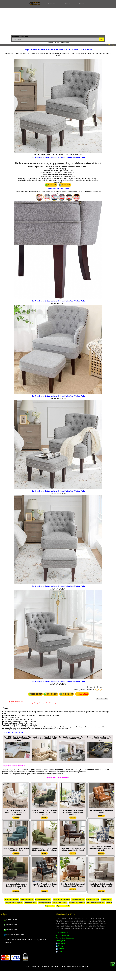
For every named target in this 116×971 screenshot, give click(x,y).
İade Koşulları (60, 941)
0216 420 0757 (35, 694)
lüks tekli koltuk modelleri (43, 899)
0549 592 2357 (50, 694)
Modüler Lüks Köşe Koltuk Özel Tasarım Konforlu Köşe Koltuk (45, 738)
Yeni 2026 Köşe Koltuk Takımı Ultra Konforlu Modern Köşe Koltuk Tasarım (17, 738)
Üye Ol (107, 44)
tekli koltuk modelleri (26, 899)
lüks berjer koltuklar (45, 902)
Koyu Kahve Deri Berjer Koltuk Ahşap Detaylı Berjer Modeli (73, 849)
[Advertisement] (58, 21)
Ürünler (67, 4)
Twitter (59, 946)
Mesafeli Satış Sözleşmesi (65, 938)
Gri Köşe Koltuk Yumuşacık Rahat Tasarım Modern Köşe (72, 738)
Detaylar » (16, 817)
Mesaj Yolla (51, 185)
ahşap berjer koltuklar (63, 906)
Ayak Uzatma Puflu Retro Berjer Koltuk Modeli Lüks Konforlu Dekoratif (44, 812)
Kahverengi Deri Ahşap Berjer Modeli (101, 811)
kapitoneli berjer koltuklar (77, 902)
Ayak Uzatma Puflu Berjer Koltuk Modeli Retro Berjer (16, 849)
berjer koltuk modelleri (11, 899)
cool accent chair (106, 899)
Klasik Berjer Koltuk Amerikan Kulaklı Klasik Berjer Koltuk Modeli (101, 886)
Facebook (60, 943)
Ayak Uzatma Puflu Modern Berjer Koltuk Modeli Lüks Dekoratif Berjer (16, 886)
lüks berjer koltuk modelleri (61, 899)
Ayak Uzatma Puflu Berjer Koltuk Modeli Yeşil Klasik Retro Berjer (44, 849)
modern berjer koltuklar (60, 902)
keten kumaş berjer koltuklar (95, 902)
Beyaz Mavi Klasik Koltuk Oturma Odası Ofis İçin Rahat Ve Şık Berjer (101, 848)
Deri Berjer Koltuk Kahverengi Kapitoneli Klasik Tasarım (73, 885)
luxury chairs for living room (13, 902)
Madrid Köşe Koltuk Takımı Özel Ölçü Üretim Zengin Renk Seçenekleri (99, 738)
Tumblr (59, 951)
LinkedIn (60, 949)
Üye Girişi (111, 44)
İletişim (81, 4)
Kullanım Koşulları (62, 932)
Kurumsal (51, 4)
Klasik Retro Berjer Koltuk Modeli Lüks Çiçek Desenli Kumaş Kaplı (73, 812)
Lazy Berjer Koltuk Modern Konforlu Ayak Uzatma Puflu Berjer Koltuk (16, 812)
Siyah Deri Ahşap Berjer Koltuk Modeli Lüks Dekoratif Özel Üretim (45, 886)
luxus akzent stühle (30, 902)
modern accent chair (92, 899)
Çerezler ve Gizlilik (62, 935)
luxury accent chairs (78, 899)
